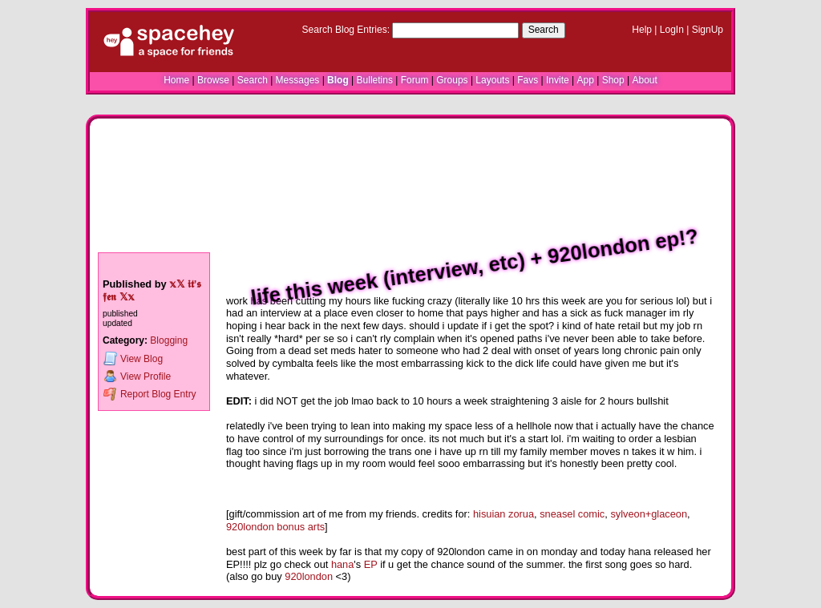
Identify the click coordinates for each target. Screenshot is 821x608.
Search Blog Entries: (346, 29)
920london (309, 576)
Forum (415, 80)
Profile (137, 376)
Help (642, 29)
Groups (451, 80)
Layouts (492, 80)
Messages (298, 80)
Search (543, 29)
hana (342, 564)
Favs (527, 80)
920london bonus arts (275, 527)
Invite (557, 80)
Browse (213, 80)
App (584, 80)
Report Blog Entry (149, 394)
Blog (338, 80)
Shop (613, 80)
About (644, 80)
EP (371, 564)
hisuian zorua (503, 514)
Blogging (169, 340)
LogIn (672, 29)
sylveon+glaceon (648, 514)
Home (176, 80)
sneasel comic (572, 514)
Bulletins (375, 80)
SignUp (707, 29)
